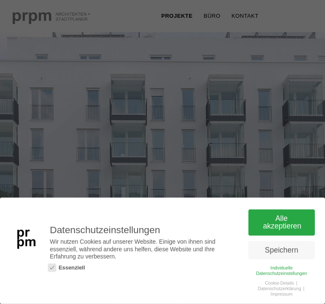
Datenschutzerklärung (280, 288)
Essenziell (66, 268)
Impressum (281, 294)
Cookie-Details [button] (280, 283)
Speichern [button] (281, 250)
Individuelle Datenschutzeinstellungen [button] (281, 271)
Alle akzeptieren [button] (282, 222)
